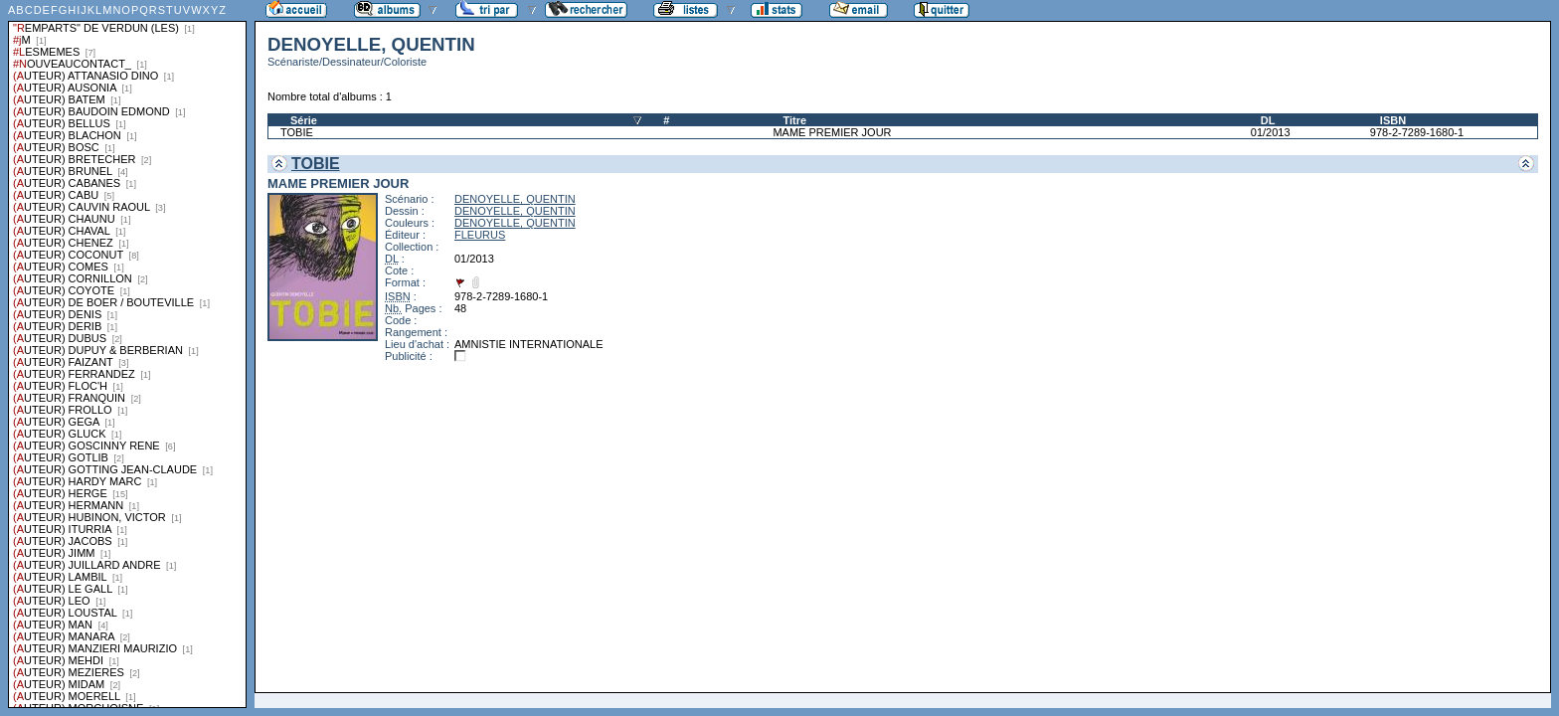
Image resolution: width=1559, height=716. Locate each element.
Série (303, 120)
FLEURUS (479, 235)
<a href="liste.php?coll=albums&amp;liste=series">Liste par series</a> (127, 354)
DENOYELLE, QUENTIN (515, 199)
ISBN (1393, 120)
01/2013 (1271, 132)
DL (1268, 120)
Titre (794, 120)
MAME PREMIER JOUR (832, 132)
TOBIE (296, 132)
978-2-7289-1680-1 (1417, 132)
